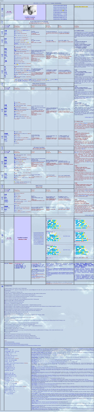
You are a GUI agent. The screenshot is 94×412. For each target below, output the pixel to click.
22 (58, 8)
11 (55, 7)
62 (64, 15)
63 (66, 15)
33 (61, 10)
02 (55, 5)
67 (58, 17)
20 (55, 8)
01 (54, 5)
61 (63, 15)
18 (66, 7)
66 (57, 17)
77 (60, 19)
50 (60, 14)
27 (66, 8)
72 (66, 17)
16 (63, 7)
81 (66, 19)
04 (58, 5)
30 (57, 10)
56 (55, 15)
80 (64, 19)
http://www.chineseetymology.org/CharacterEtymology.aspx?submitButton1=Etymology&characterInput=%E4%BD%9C (20, 345)
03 (57, 5)
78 (61, 19)
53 (64, 14)
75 (57, 19)
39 (57, 12)
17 (64, 7)
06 (61, 5)
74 (55, 19)
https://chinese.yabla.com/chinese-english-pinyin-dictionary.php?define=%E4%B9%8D (16, 344)
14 (60, 7)
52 (63, 14)
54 (66, 14)
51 (61, 14)
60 (61, 15)
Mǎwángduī (18, 265)
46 (54, 14)
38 (55, 12)
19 (54, 8)
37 (54, 12)
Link (36, 272)
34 (2, 9)
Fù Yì (34, 266)
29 (55, 10)
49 (58, 14)
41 (60, 12)
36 (66, 10)
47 (55, 14)
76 (58, 19)
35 (64, 10)
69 (61, 17)
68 (60, 17)
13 (58, 7)
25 (63, 8)
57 (57, 15)
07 (63, 5)
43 (63, 12)
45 (66, 12)
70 (63, 17)
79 (63, 19)
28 (54, 10)
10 (54, 7)
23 (60, 8)
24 (61, 8)
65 (55, 17)
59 (60, 15)
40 (58, 12)
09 (66, 5)
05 (60, 5)
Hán (33, 269)
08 (64, 5)
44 (64, 12)
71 (64, 17)
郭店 (20, 264)
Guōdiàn (17, 264)
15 (61, 7)
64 (54, 17)
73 (54, 19)
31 (58, 10)
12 (57, 7)
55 (54, 15)
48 (57, 14)
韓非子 (37, 269)
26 (64, 8)
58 (58, 15)
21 (57, 8)
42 (61, 12)
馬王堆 (21, 265)
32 (60, 10)
